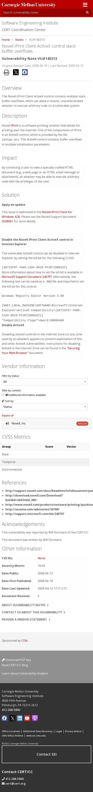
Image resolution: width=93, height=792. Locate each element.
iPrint (14, 125)
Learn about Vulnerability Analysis (25, 670)
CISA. (24, 638)
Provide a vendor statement (24, 617)
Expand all (7, 412)
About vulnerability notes (23, 602)
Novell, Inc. (18, 420)
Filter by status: (10, 373)
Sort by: (8, 398)
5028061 (7, 221)
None (41, 555)
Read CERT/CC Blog (15, 662)
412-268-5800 (11, 707)
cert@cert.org (15, 781)
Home (6, 40)
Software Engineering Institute (30, 23)
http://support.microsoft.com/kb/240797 (34, 511)
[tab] (46, 420)
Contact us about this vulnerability (32, 609)
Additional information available (26, 392)
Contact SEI (47, 751)
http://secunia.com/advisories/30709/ (32, 506)
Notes (19, 40)
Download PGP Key (16, 657)
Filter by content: (11, 387)
